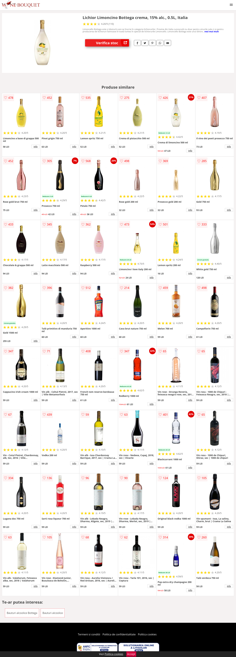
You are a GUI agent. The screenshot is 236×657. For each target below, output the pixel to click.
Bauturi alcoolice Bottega (22, 613)
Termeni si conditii (89, 634)
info (36, 146)
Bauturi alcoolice (52, 613)
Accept (131, 654)
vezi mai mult (211, 31)
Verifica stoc (112, 43)
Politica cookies (147, 634)
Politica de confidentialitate (119, 634)
